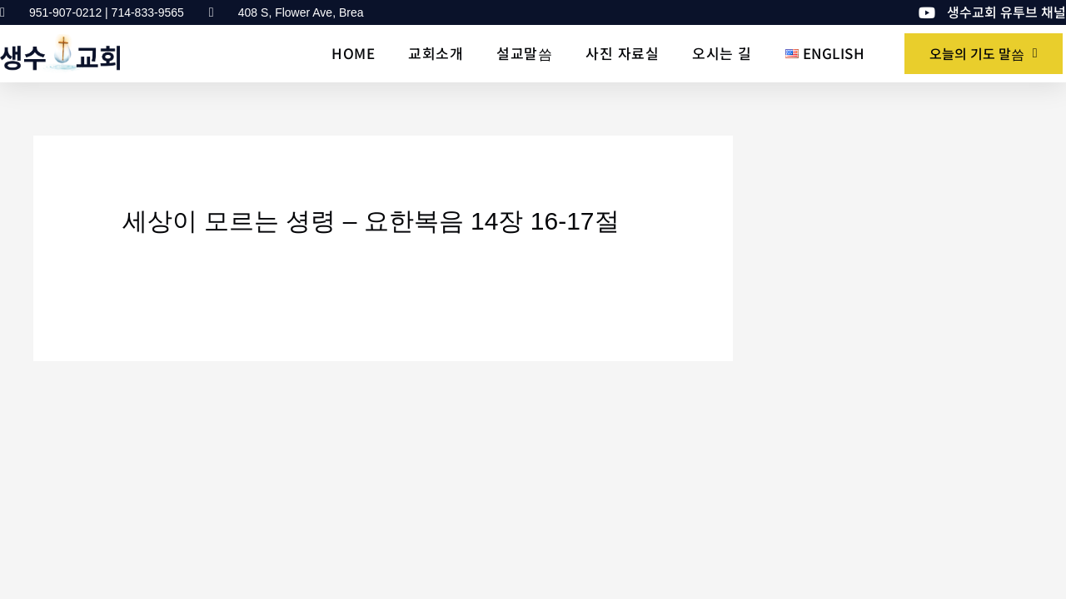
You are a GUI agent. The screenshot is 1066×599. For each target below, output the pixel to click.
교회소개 (435, 52)
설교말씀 (524, 52)
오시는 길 (722, 52)
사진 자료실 (622, 52)
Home (353, 52)
